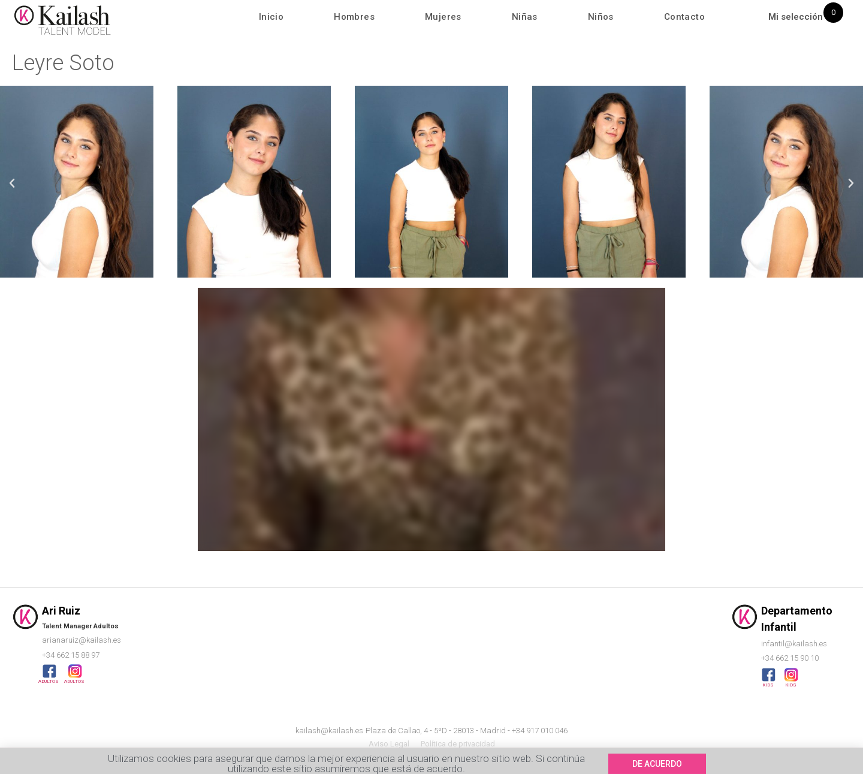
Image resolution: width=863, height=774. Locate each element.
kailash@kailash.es (329, 730)
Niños (601, 16)
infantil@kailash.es (794, 643)
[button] (12, 183)
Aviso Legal (389, 743)
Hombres (354, 16)
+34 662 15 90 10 (790, 657)
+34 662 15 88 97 (70, 654)
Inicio (271, 16)
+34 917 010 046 (540, 730)
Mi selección (795, 16)
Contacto (684, 16)
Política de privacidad (458, 743)
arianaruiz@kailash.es (81, 640)
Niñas (525, 16)
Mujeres (443, 16)
